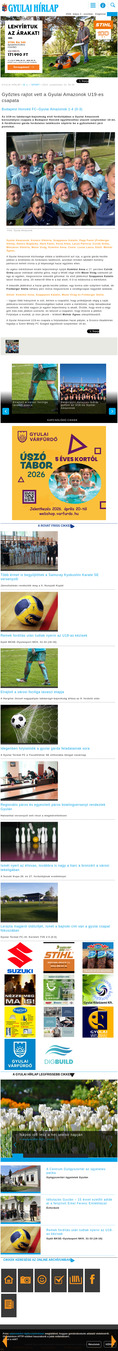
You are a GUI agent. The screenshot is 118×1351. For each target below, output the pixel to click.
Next (113, 1147)
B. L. (26, 84)
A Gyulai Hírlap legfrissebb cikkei (42, 1074)
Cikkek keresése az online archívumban (37, 1259)
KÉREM (110, 1344)
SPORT (35, 84)
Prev (17, 1147)
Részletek (94, 1344)
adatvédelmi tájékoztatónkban (26, 1333)
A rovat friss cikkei (54, 525)
